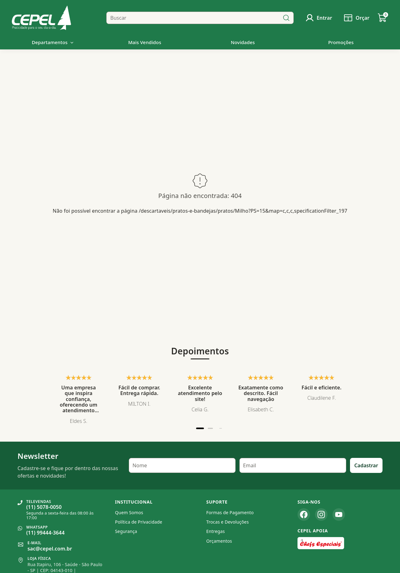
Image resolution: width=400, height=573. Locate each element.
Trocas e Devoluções (227, 522)
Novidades (243, 42)
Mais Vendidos (144, 42)
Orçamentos (219, 541)
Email (249, 465)
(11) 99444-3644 (45, 532)
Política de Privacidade (138, 522)
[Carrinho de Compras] (382, 17)
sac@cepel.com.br (50, 548)
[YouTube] (338, 514)
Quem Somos (129, 512)
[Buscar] (286, 18)
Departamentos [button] (53, 42)
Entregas (215, 531)
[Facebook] (304, 514)
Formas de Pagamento (230, 512)
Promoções (341, 42)
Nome (139, 465)
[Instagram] (321, 514)
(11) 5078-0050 (44, 507)
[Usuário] (318, 17)
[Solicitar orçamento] (356, 17)
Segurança (126, 531)
